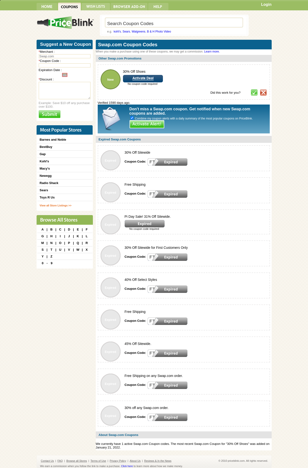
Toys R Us (47, 197)
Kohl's (44, 161)
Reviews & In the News (157, 460)
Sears (126, 31)
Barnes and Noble (53, 139)
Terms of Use (98, 460)
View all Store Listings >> (55, 205)
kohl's (117, 31)
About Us (135, 460)
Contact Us (47, 460)
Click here (127, 466)
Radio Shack (49, 183)
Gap (43, 154)
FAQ (60, 460)
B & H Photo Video (159, 31)
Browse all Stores (76, 460)
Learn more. (212, 51)
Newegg (46, 176)
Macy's (45, 168)
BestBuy (46, 147)
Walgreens (138, 31)
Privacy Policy (118, 460)
